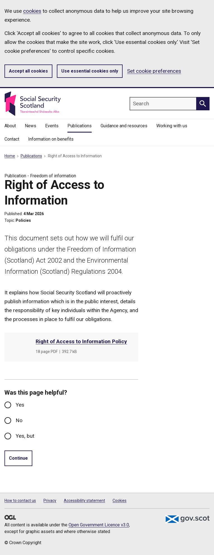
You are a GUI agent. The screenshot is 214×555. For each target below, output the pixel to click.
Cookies (120, 500)
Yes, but (25, 436)
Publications (31, 156)
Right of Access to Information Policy (81, 341)
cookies (32, 11)
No (19, 420)
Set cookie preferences (154, 71)
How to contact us (20, 500)
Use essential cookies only (89, 71)
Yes (20, 405)
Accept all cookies (28, 71)
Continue (18, 458)
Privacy (49, 500)
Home (9, 156)
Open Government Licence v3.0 (99, 524)
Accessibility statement (84, 500)
